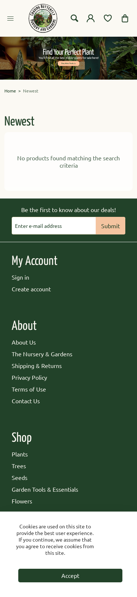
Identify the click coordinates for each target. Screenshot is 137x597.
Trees (19, 465)
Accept (70, 575)
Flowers (22, 501)
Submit (110, 225)
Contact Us (26, 400)
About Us (24, 342)
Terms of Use (29, 389)
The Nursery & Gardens (42, 353)
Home (10, 91)
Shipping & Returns (37, 365)
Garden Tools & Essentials (45, 489)
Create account (31, 288)
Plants (20, 454)
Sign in (20, 277)
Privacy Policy (29, 377)
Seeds (19, 477)
